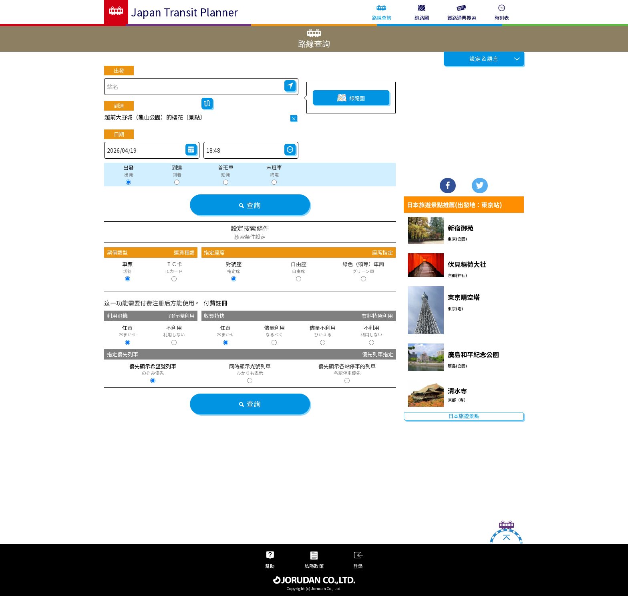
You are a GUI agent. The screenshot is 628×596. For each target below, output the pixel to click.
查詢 (249, 205)
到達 (119, 105)
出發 (119, 70)
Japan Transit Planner (184, 11)
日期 (119, 134)
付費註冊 (215, 303)
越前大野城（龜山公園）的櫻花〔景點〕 (155, 117)
